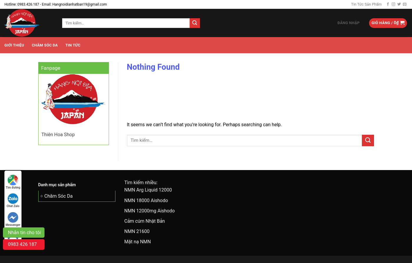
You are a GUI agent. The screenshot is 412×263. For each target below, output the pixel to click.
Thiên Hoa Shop (58, 134)
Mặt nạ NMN (137, 241)
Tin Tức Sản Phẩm (366, 4)
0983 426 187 (22, 244)
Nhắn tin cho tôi (24, 232)
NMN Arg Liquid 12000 (148, 190)
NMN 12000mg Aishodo (149, 211)
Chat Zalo (13, 200)
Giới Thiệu (14, 45)
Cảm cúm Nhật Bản (144, 221)
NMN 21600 (137, 231)
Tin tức (72, 45)
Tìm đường (13, 182)
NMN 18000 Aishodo (146, 200)
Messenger (13, 219)
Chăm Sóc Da (45, 45)
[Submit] (195, 23)
